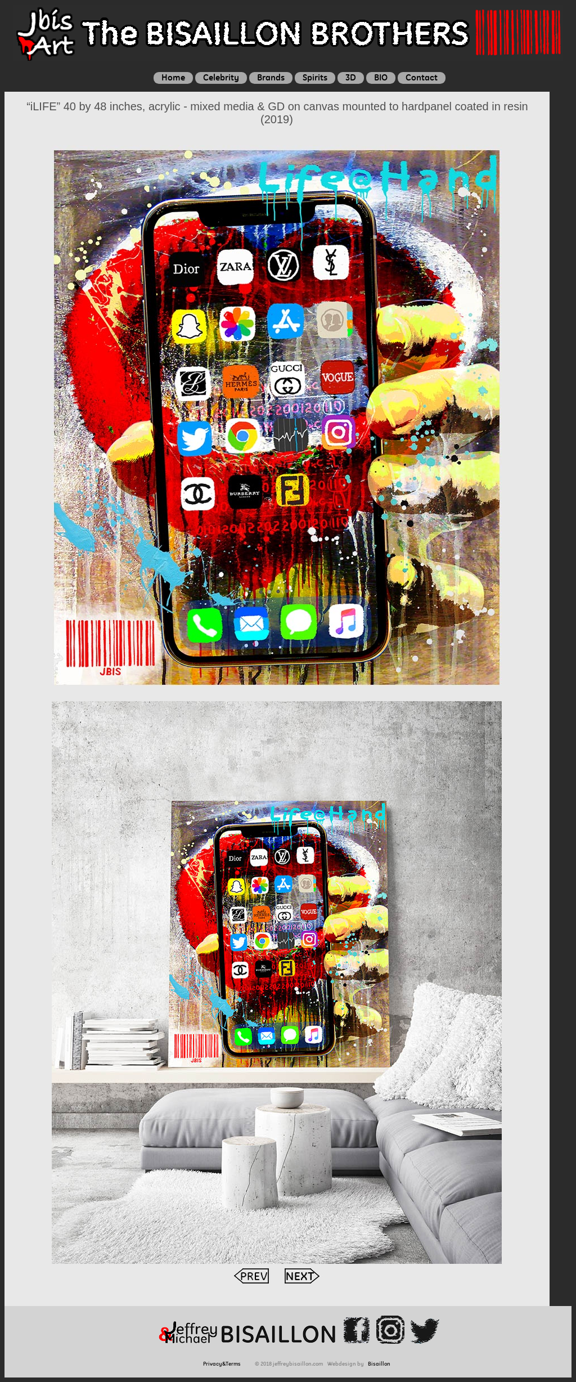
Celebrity (221, 77)
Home (173, 77)
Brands (271, 77)
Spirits (315, 77)
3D (350, 77)
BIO (381, 77)
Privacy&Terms (223, 1364)
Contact (422, 77)
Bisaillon (379, 1364)
